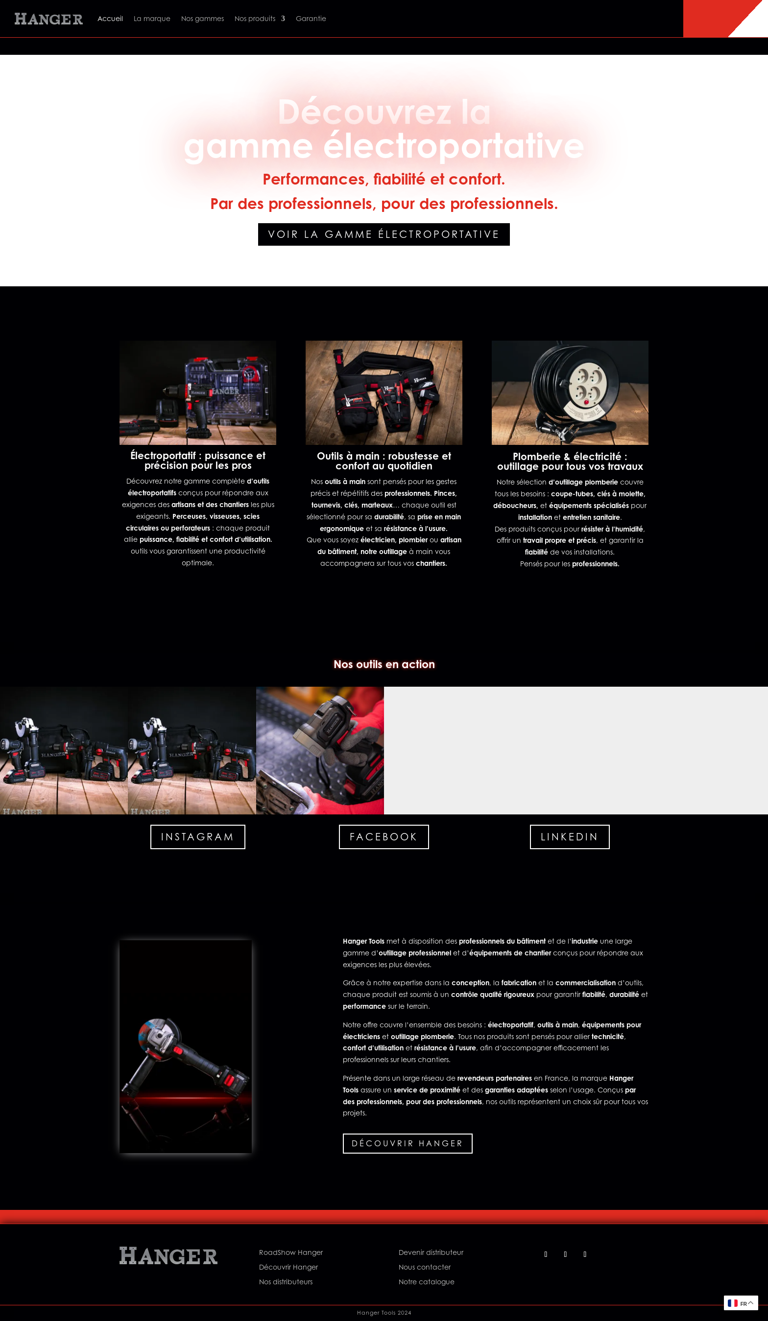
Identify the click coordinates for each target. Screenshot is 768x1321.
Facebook (384, 837)
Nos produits (255, 18)
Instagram (198, 837)
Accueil (110, 18)
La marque (152, 18)
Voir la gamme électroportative (384, 234)
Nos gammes (202, 18)
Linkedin (570, 837)
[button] (64, 750)
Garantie (311, 18)
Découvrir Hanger (408, 1143)
